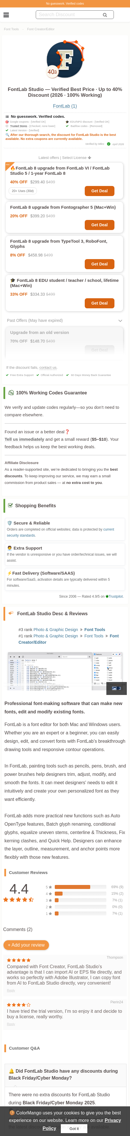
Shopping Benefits (35, 505)
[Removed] (96, 126)
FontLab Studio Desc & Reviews (52, 613)
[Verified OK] (38, 121)
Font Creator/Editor (40, 29)
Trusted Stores (18, 126)
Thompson (115, 957)
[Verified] (34, 130)
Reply (11, 990)
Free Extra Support (21, 375)
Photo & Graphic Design (55, 629)
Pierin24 (116, 1002)
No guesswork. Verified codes (65, 3)
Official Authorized (52, 375)
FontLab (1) (65, 106)
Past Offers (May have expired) (35, 320)
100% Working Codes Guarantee (51, 392)
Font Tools (11, 29)
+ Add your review (26, 945)
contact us (47, 367)
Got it (74, 1128)
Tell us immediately (24, 439)
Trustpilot (114, 596)
